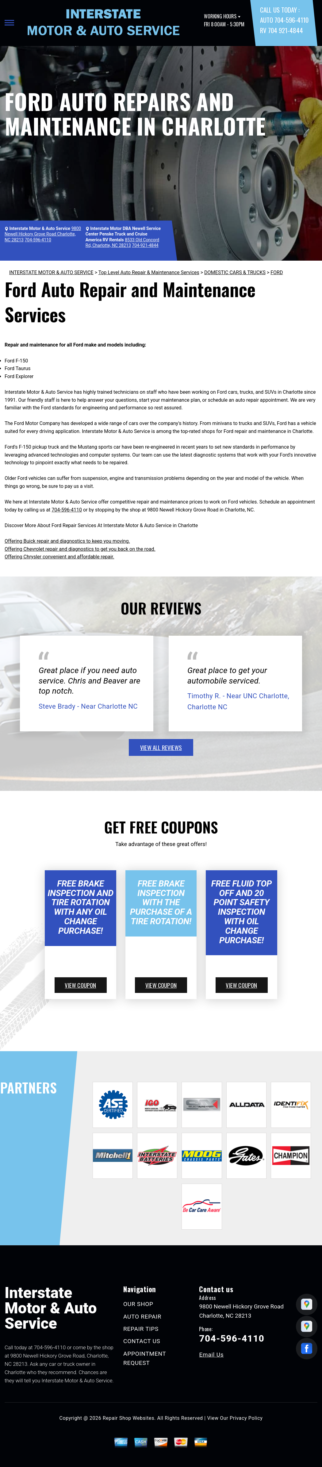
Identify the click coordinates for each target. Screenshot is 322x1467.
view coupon (80, 985)
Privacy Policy (246, 1418)
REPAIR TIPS (141, 1328)
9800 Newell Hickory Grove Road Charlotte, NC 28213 (43, 234)
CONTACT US (141, 1341)
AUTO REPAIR (142, 1316)
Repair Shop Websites (128, 1418)
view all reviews (161, 747)
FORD (276, 272)
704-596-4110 (38, 239)
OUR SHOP (138, 1304)
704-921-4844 (145, 245)
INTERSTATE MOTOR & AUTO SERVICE (51, 272)
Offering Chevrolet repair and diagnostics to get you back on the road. (80, 549)
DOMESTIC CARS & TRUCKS (235, 272)
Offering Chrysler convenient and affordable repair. (59, 557)
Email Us (211, 1355)
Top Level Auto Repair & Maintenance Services (148, 272)
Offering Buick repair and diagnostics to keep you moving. (67, 541)
